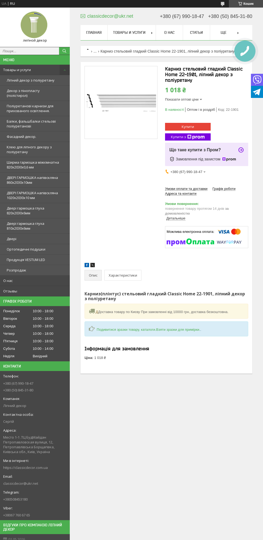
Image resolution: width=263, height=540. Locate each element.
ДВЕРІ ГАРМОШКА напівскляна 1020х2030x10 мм (32, 195)
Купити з (188, 136)
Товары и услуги (17, 69)
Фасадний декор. (21, 136)
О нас (8, 280)
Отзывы (10, 291)
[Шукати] (64, 51)
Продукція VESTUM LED (26, 259)
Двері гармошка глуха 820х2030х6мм (25, 210)
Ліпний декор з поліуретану (30, 80)
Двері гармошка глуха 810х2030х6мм (25, 226)
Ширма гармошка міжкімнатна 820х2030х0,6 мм (33, 165)
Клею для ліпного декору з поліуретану (29, 149)
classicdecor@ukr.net (20, 483)
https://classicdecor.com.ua (25, 467)
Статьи (196, 32)
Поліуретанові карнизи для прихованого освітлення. (30, 108)
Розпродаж (16, 270)
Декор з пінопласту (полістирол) (23, 93)
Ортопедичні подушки (26, 249)
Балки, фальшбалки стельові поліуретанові (31, 123)
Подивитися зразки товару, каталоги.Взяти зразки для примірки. (148, 330)
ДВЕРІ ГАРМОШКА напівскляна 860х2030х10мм (32, 180)
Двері (11, 238)
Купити (188, 126)
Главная (94, 32)
